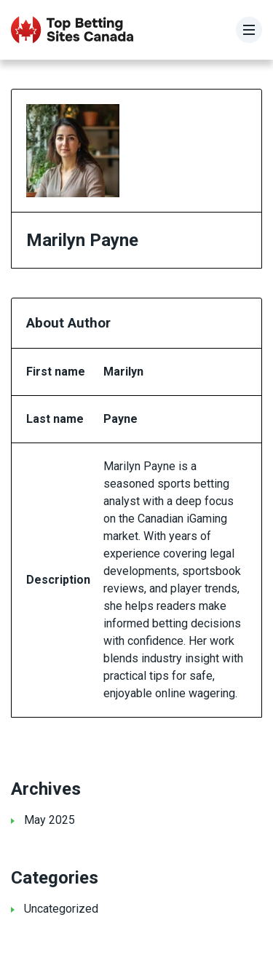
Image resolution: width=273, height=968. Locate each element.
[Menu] (249, 30)
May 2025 (49, 820)
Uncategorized (61, 909)
